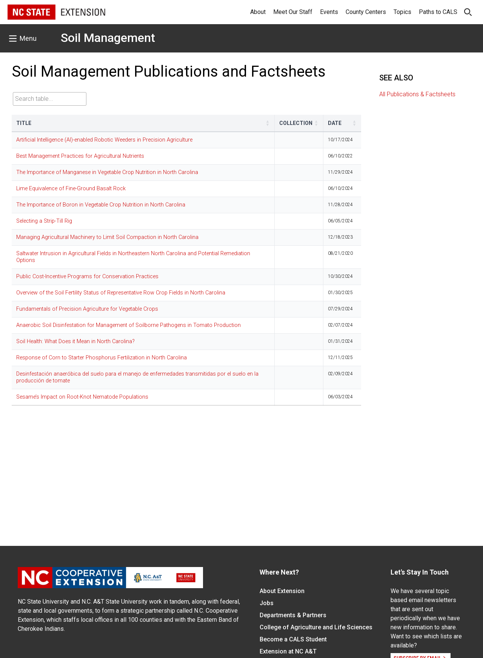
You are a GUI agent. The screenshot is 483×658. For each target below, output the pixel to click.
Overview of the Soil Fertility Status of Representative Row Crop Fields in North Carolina (120, 293)
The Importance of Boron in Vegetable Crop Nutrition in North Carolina (100, 205)
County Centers (366, 11)
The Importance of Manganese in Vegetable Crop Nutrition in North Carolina (107, 172)
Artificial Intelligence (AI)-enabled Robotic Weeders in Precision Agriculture (104, 140)
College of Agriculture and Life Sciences (316, 627)
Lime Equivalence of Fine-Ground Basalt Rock (71, 188)
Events (329, 11)
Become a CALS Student (293, 639)
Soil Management (108, 38)
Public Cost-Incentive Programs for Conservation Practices (87, 276)
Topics (402, 11)
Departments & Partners (293, 615)
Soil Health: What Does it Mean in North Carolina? (75, 341)
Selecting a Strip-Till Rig (44, 221)
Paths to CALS (438, 11)
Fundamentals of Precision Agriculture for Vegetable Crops (87, 309)
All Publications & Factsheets (417, 94)
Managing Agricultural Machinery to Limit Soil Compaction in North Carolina (107, 237)
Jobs (267, 603)
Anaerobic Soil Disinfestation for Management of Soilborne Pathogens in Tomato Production (128, 325)
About (258, 11)
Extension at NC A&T (288, 651)
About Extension (282, 591)
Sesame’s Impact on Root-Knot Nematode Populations (82, 397)
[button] (267, 123)
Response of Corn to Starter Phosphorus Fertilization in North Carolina (101, 357)
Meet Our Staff (292, 11)
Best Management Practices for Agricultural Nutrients (80, 156)
